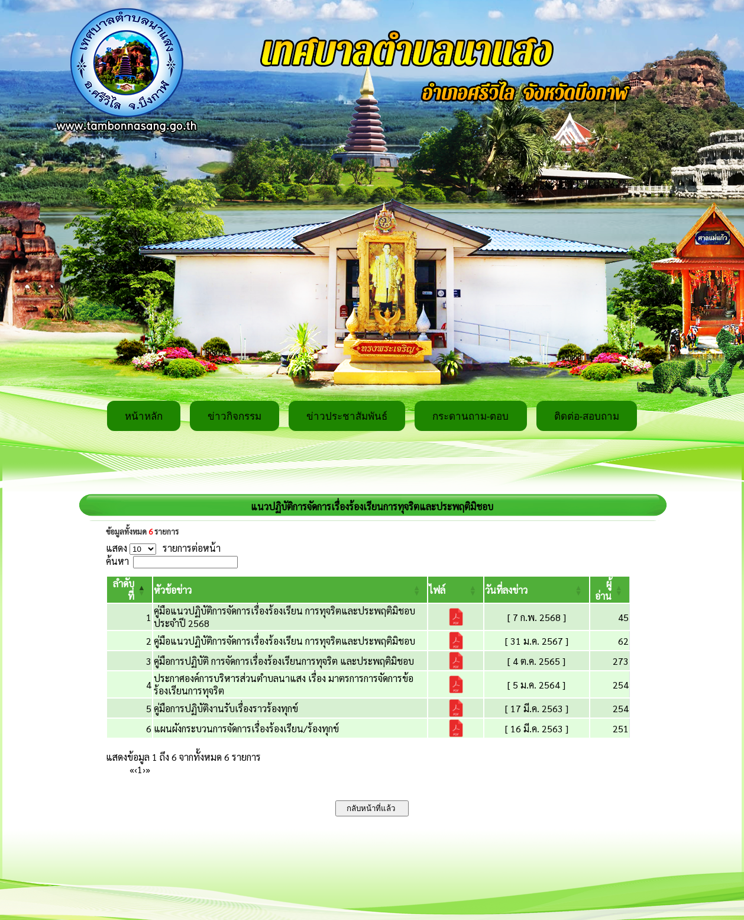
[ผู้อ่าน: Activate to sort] (610, 590)
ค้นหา (117, 561)
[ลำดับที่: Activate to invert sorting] (129, 590)
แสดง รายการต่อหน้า (163, 548)
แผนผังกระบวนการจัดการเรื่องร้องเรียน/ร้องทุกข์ (246, 728)
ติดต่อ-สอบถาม (587, 416)
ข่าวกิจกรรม (234, 416)
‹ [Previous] (135, 769)
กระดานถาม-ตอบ (470, 416)
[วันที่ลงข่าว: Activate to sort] (536, 590)
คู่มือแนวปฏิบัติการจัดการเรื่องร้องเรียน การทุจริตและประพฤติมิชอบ (284, 641)
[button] (173, 590)
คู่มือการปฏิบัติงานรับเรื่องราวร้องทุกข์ (226, 708)
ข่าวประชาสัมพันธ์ (346, 416)
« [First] (132, 769)
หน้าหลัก (144, 416)
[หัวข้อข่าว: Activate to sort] (290, 590)
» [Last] (147, 769)
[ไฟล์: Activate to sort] (455, 590)
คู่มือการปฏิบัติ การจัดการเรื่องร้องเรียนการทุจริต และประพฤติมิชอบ (284, 661)
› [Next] (144, 769)
